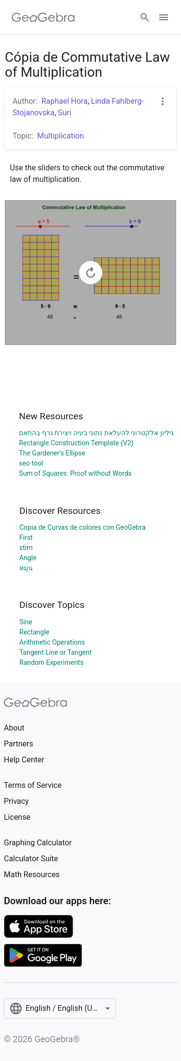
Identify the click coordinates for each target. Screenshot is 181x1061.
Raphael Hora (65, 101)
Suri (64, 112)
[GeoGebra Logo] (43, 17)
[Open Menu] (163, 17)
